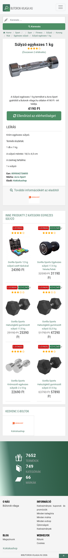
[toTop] (63, 556)
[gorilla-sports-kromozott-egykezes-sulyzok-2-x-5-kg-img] (18, 365)
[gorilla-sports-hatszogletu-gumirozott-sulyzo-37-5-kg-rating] (49, 351)
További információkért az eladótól (34, 195)
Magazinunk (9, 539)
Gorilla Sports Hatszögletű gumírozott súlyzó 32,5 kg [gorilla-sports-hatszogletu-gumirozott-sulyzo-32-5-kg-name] (49, 325)
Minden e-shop (44, 521)
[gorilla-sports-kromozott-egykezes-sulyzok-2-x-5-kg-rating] (18, 351)
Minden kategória (45, 513)
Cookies (41, 543)
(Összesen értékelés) (34, 52)
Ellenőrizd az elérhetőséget (34, 115)
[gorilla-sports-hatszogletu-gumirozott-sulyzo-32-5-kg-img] (49, 306)
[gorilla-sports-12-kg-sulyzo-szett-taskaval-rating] (18, 233)
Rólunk (40, 539)
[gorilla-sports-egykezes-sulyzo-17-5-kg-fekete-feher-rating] (49, 233)
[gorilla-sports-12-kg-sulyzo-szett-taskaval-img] (18, 247)
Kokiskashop (20, 180)
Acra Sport (20, 177)
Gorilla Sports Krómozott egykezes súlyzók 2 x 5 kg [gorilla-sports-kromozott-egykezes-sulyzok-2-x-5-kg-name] (17, 384)
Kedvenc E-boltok (17, 411)
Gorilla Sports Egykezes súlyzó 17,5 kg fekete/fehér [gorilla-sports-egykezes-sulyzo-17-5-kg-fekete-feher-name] (49, 266)
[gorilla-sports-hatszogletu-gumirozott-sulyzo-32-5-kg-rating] (49, 292)
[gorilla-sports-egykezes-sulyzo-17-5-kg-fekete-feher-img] (49, 247)
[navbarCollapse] (60, 7)
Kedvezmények (44, 529)
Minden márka (44, 517)
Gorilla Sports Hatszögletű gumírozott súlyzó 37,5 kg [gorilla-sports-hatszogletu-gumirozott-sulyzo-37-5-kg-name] (49, 384)
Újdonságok (43, 525)
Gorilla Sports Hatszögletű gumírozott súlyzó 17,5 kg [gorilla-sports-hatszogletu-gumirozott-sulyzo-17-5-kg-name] (18, 325)
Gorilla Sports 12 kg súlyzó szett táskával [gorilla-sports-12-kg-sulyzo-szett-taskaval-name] (18, 264)
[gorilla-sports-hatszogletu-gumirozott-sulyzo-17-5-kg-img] (18, 306)
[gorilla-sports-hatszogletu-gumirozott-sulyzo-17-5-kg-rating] (18, 292)
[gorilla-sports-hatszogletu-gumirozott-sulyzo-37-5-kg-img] (49, 365)
